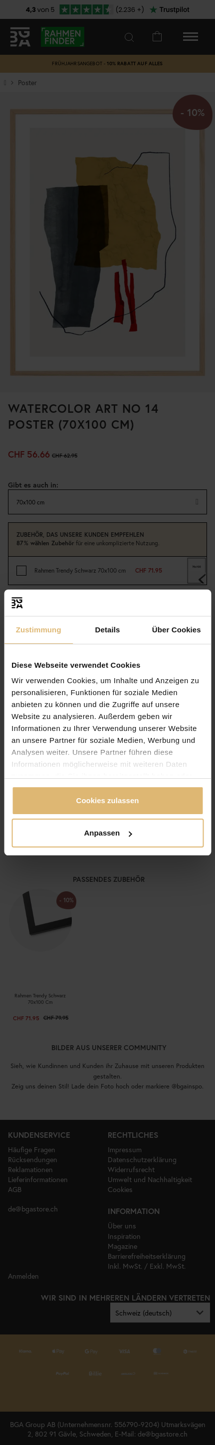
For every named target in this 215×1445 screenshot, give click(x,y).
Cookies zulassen (107, 800)
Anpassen (108, 833)
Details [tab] (107, 629)
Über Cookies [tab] (176, 629)
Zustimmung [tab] (38, 629)
